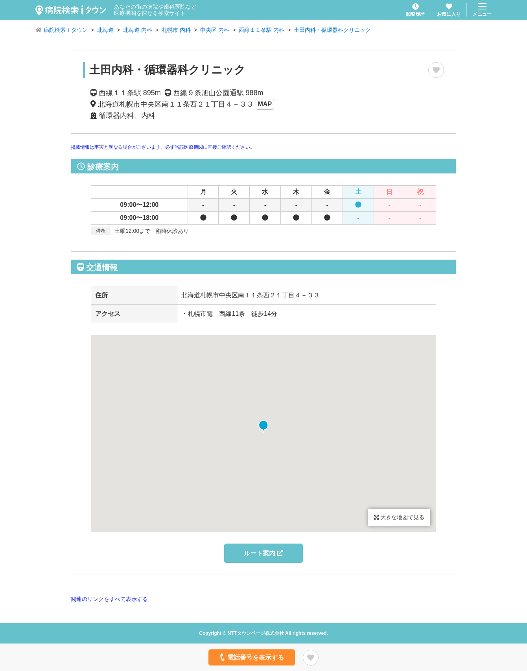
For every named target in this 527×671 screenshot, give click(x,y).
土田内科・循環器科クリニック (332, 30)
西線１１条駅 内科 (261, 30)
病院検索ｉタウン (66, 30)
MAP (265, 104)
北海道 (105, 30)
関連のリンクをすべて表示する (109, 599)
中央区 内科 (214, 30)
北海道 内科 (137, 30)
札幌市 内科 (176, 30)
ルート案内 (263, 553)
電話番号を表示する (251, 657)
